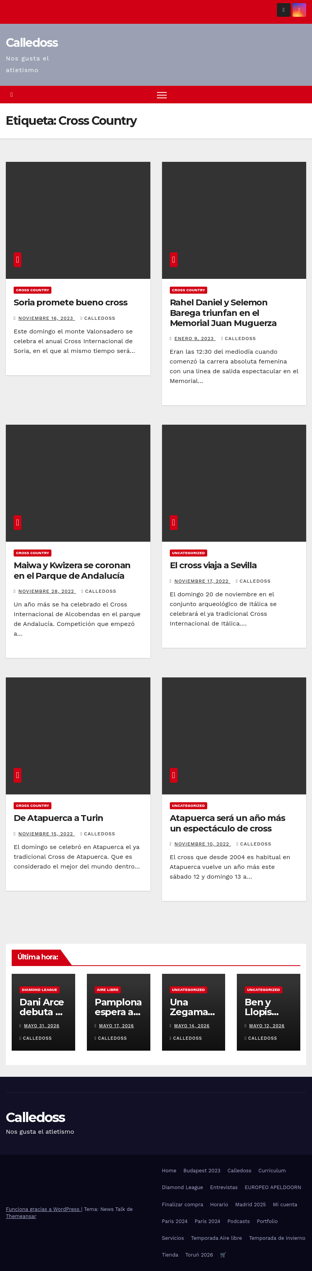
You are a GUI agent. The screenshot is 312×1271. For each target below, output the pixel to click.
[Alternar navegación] (161, 95)
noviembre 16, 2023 (46, 318)
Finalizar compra (182, 1204)
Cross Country (32, 290)
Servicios (173, 1238)
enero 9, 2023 (195, 339)
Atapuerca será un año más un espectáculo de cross (228, 823)
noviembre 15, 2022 (46, 834)
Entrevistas (224, 1188)
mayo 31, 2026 (42, 1025)
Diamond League (39, 989)
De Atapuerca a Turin (58, 818)
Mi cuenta (285, 1204)
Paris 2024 (175, 1221)
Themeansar (21, 1216)
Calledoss (32, 42)
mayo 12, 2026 (267, 1025)
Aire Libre (107, 989)
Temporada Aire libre (216, 1238)
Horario (219, 1204)
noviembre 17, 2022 (203, 581)
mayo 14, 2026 (192, 1025)
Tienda (170, 1255)
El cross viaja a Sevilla (213, 565)
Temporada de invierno (277, 1238)
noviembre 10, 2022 (203, 844)
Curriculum (272, 1171)
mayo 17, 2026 (116, 1025)
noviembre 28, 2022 (47, 591)
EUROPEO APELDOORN (273, 1188)
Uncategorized (188, 553)
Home (169, 1171)
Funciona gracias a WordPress (43, 1209)
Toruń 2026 (199, 1255)
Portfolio (267, 1221)
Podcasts (238, 1221)
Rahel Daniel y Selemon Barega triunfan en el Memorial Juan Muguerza (223, 312)
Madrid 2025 (250, 1204)
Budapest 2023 (201, 1171)
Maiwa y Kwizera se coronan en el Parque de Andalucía (72, 570)
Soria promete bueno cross (70, 302)
